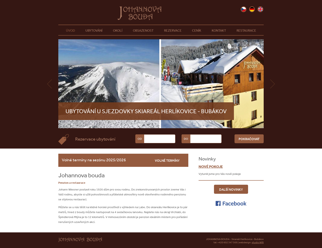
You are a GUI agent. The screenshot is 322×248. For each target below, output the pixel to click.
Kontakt (219, 30)
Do (186, 139)
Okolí (117, 30)
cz (243, 9)
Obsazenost (143, 30)
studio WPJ (258, 242)
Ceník (196, 30)
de (252, 9)
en (260, 9)
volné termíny (167, 160)
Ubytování (93, 30)
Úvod (70, 30)
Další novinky (231, 189)
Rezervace (173, 30)
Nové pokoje (211, 166)
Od (140, 139)
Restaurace (246, 30)
